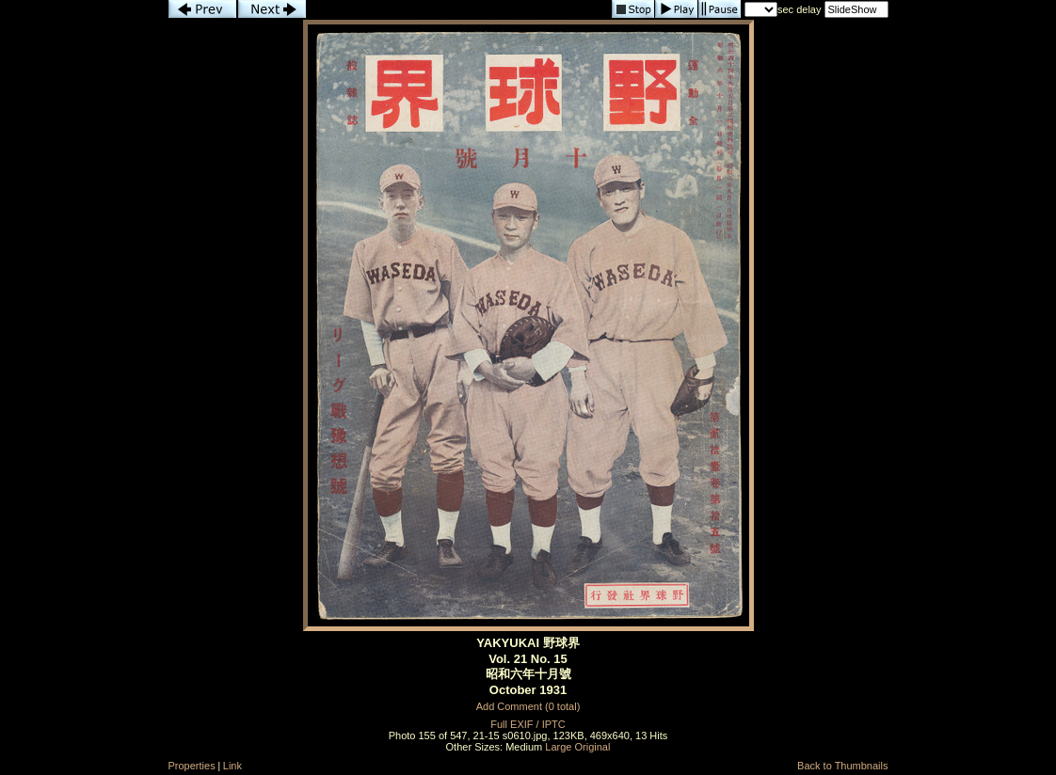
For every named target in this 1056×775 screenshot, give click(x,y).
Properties (192, 765)
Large (558, 746)
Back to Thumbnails (842, 765)
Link (232, 765)
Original (593, 746)
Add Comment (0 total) (528, 706)
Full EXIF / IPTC (527, 724)
